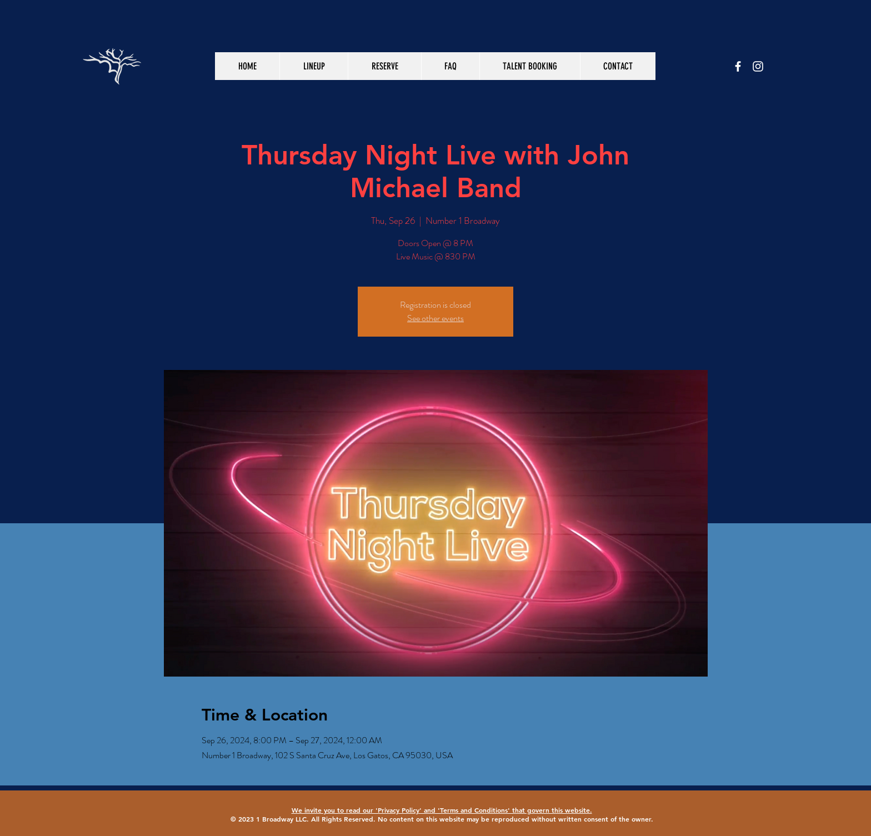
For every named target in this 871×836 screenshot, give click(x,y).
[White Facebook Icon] (738, 66)
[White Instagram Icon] (758, 66)
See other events (435, 318)
